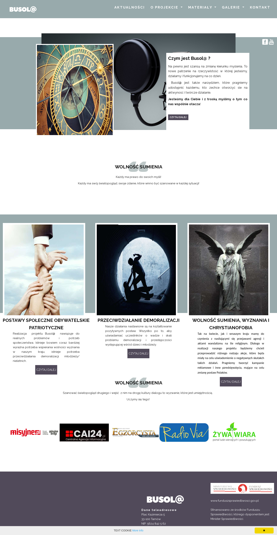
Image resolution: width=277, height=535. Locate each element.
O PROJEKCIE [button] (165, 7)
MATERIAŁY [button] (201, 7)
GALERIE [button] (231, 7)
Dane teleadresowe (159, 510)
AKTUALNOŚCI (129, 7)
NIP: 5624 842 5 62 (153, 523)
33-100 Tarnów (151, 519)
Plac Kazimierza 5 (153, 514)
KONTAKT (260, 7)
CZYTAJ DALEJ (138, 353)
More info (137, 530)
